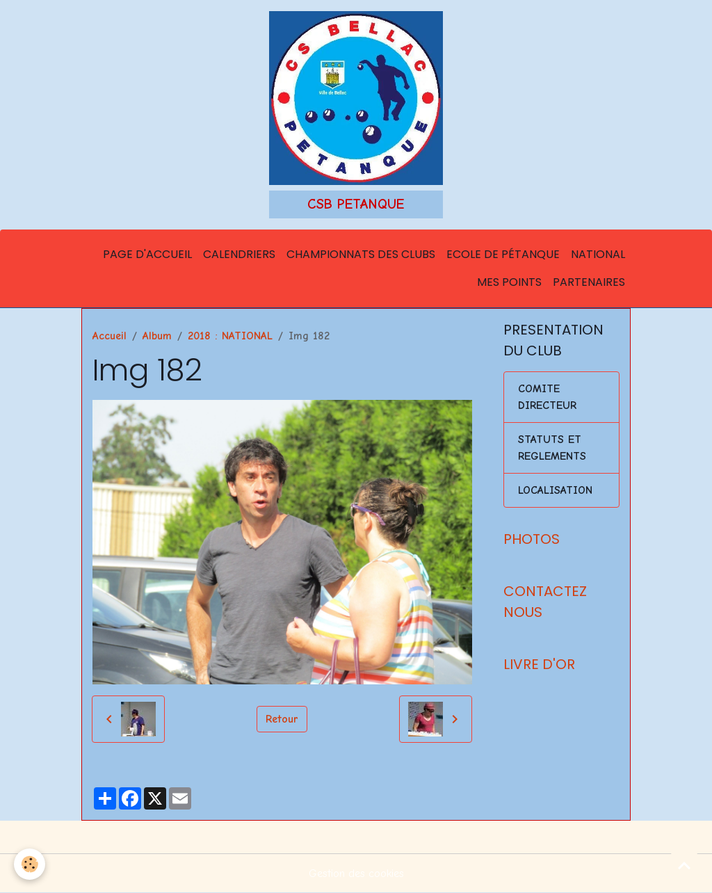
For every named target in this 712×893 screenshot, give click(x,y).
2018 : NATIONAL (230, 336)
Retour (282, 719)
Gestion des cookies (356, 873)
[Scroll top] (684, 865)
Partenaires (589, 282)
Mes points (509, 282)
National (598, 254)
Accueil (109, 336)
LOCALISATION (555, 490)
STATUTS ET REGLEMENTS (552, 447)
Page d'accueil (147, 254)
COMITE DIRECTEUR (547, 397)
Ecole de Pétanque (503, 254)
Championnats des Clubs (360, 254)
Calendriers (239, 254)
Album (157, 336)
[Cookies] (29, 864)
